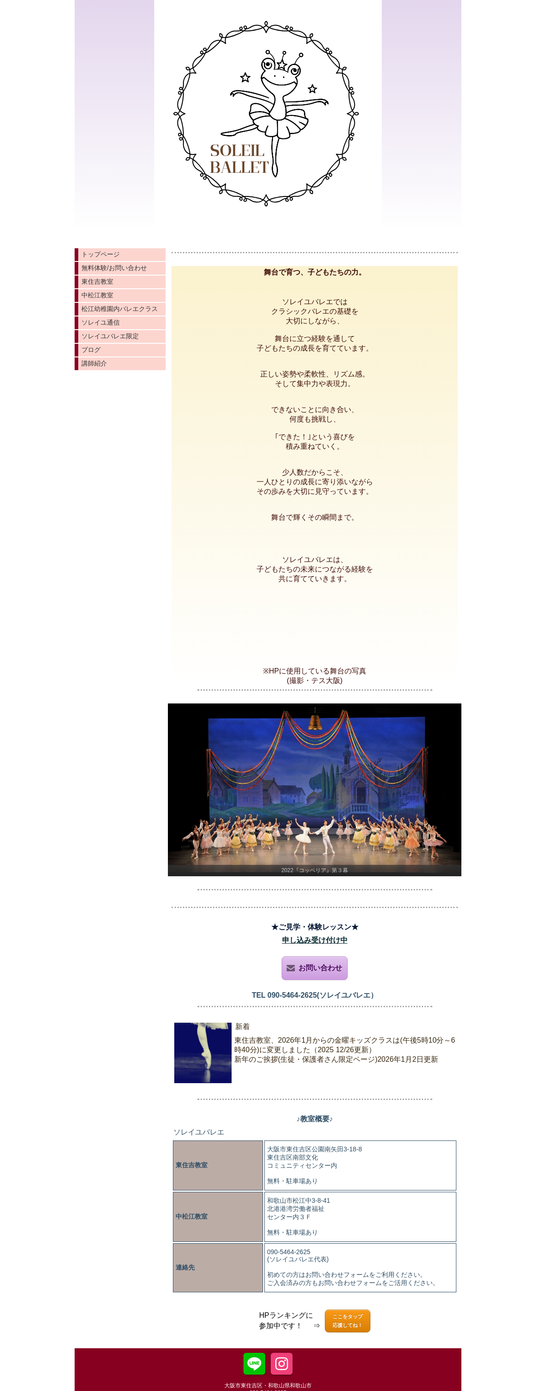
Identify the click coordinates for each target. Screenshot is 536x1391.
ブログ (91, 349)
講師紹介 (94, 363)
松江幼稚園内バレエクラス (119, 308)
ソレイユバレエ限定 (110, 336)
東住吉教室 (97, 281)
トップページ (100, 254)
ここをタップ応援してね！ (348, 1321)
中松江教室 (97, 295)
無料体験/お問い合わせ (114, 267)
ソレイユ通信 (100, 322)
